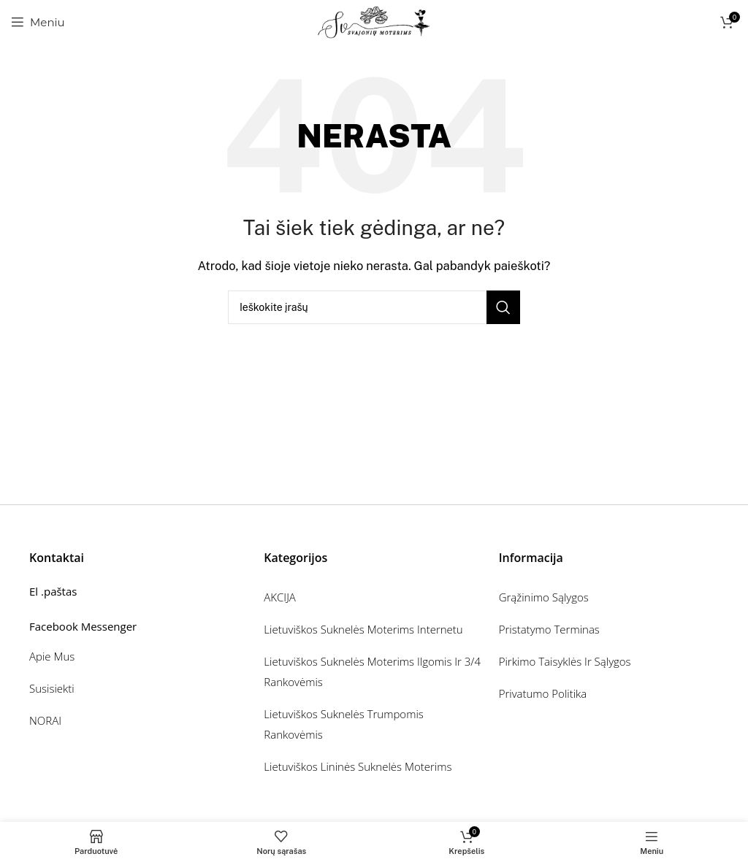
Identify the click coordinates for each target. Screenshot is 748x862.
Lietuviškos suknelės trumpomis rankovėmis (343, 724)
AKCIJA (280, 597)
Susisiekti (52, 688)
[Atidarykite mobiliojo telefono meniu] (38, 21)
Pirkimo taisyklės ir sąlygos (565, 661)
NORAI (45, 720)
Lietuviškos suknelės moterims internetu (363, 629)
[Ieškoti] (374, 307)
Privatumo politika (543, 693)
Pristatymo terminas (549, 629)
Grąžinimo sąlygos (544, 597)
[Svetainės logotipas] (374, 21)
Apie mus (52, 656)
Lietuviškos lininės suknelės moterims (357, 766)
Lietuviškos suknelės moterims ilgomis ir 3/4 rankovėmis (372, 671)
